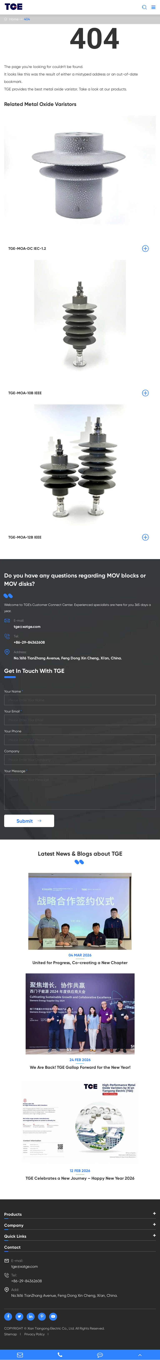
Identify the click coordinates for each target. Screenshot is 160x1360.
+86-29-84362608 (29, 642)
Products (13, 1214)
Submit (29, 821)
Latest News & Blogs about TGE (80, 853)
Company (14, 1225)
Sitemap (10, 1334)
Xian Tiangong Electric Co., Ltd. (51, 1328)
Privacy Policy (34, 1334)
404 (27, 19)
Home (14, 19)
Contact (12, 1247)
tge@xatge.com (27, 626)
